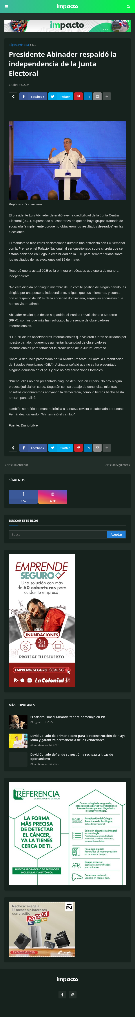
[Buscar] (58, 534)
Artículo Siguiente (117, 465)
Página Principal (19, 45)
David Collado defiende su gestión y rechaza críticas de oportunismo (71, 756)
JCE (34, 45)
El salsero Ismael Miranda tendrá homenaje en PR (67, 717)
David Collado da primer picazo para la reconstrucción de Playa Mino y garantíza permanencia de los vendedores (78, 738)
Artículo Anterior (17, 465)
